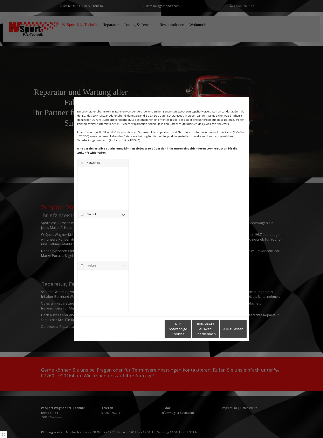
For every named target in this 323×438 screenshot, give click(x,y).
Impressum (115, 329)
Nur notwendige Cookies (149, 329)
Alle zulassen (228, 329)
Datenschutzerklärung (90, 329)
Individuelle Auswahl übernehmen (188, 329)
